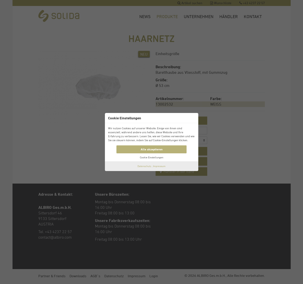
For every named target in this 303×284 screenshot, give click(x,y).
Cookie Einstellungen (151, 157)
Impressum (159, 166)
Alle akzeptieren (152, 149)
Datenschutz (144, 166)
